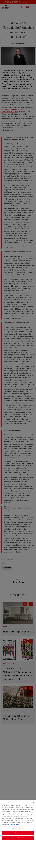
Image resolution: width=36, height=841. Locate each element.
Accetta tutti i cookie (18, 838)
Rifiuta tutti (18, 833)
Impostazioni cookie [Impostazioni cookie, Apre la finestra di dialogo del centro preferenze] (18, 828)
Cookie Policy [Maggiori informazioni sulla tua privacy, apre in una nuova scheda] (15, 824)
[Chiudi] (34, 803)
